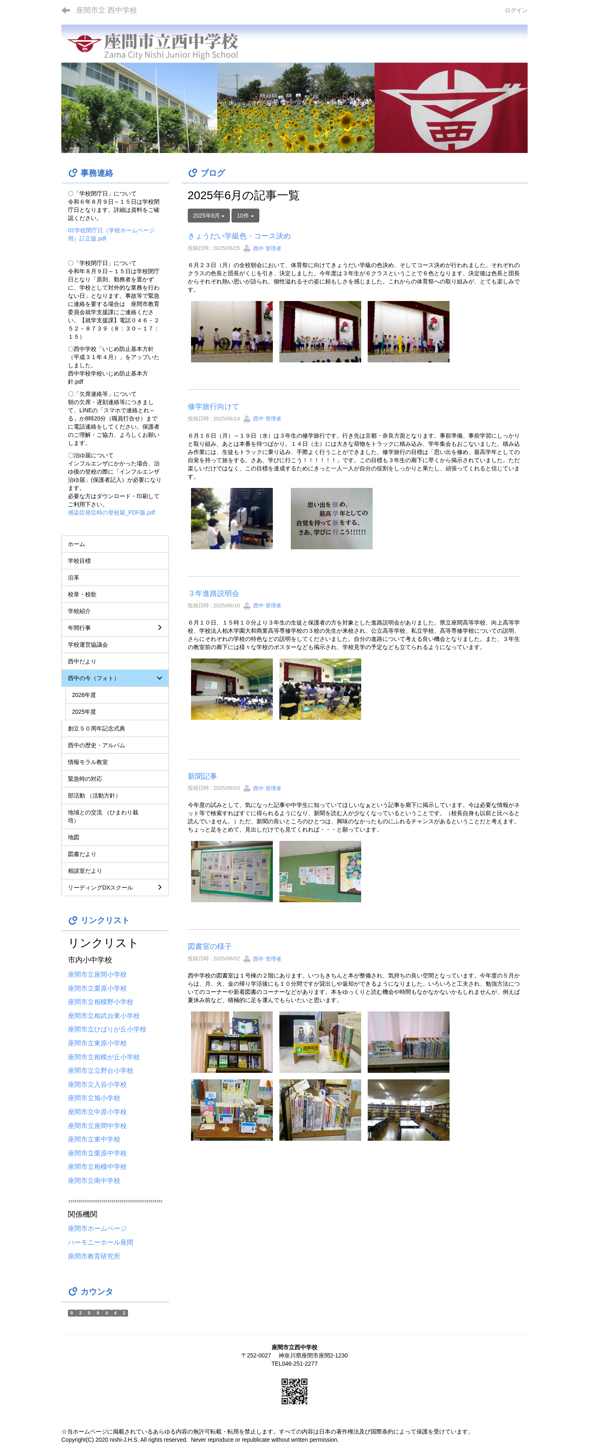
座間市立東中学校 (94, 1139)
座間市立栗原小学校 (97, 988)
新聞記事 (202, 776)
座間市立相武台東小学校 (104, 1015)
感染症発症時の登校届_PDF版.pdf (111, 512)
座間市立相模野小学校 (100, 1001)
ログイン (516, 10)
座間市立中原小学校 (97, 1111)
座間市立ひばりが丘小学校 (107, 1029)
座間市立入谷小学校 (97, 1084)
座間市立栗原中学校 (97, 1153)
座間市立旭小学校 (94, 1097)
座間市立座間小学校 (97, 974)
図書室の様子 (210, 946)
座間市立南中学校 (94, 1180)
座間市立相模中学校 (97, 1166)
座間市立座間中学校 (97, 1125)
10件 (245, 215)
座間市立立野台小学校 (100, 1070)
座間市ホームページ (97, 1228)
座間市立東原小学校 (97, 1043)
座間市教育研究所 (94, 1256)
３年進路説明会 (213, 593)
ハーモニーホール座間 (100, 1242)
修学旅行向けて (213, 406)
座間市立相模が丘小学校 (104, 1057)
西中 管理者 (262, 248)
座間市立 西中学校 (106, 10)
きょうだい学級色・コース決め (239, 236)
